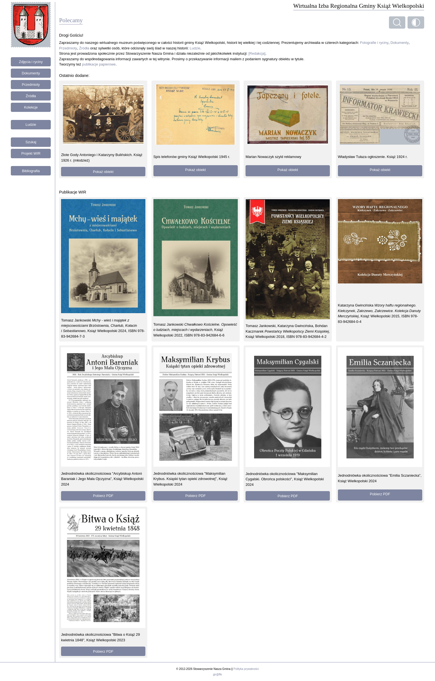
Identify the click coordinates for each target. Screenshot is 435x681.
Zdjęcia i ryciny (31, 62)
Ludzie (31, 124)
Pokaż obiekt (103, 172)
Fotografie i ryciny (374, 43)
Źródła (31, 96)
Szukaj (31, 142)
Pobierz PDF (103, 496)
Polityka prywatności (246, 668)
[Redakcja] (257, 53)
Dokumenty (31, 73)
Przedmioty (31, 84)
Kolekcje (31, 107)
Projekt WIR (31, 153)
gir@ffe (217, 674)
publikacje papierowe (99, 64)
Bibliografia (31, 171)
